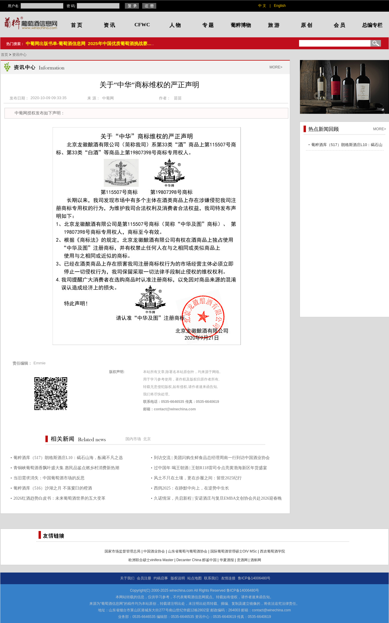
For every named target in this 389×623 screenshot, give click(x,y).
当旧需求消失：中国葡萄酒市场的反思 (49, 478)
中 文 (262, 6)
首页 (5, 55)
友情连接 (228, 578)
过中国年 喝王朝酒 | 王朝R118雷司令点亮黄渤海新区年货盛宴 (210, 468)
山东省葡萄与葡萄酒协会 (187, 551)
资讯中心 (19, 55)
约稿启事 (161, 578)
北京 (147, 439)
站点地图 (194, 578)
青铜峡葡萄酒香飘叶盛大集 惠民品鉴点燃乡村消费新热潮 (66, 468)
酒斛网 (255, 560)
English (280, 6)
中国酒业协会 (154, 551)
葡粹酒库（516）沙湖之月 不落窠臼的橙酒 (52, 488)
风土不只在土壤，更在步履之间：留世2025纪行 (198, 478)
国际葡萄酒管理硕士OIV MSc (233, 551)
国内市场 (133, 439)
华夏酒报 (227, 560)
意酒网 (242, 560)
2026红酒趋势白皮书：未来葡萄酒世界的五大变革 (59, 498)
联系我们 (211, 578)
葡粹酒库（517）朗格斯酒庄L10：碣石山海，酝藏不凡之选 (68, 457)
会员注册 (144, 578)
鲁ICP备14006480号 (254, 578)
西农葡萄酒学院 (272, 551)
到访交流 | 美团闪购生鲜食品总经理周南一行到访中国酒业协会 (212, 457)
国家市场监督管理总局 (122, 551)
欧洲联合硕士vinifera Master (151, 560)
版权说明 (178, 578)
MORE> (275, 67)
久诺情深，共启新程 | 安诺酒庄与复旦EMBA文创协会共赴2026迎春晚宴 (218, 499)
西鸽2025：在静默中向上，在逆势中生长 (191, 488)
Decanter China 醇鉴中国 (196, 560)
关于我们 (127, 578)
